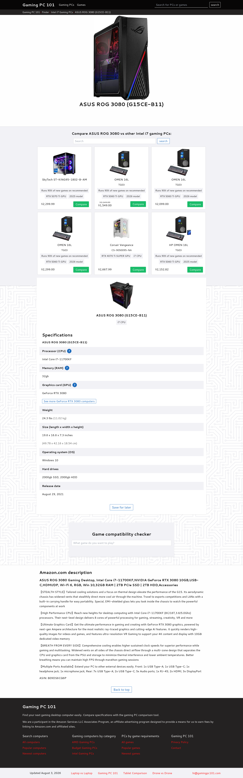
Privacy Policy (179, 742)
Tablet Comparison (135, 773)
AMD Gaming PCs (83, 742)
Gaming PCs (66, 5)
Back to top (121, 689)
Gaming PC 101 (31, 12)
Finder (45, 12)
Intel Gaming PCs (83, 753)
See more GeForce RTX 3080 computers (69, 401)
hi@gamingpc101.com (206, 773)
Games (81, 5)
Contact (176, 748)
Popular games (131, 748)
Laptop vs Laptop (81, 773)
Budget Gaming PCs (84, 748)
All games (128, 742)
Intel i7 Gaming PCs (62, 12)
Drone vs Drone (162, 773)
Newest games (131, 753)
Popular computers (34, 748)
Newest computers (34, 753)
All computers (31, 742)
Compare (81, 204)
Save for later (121, 507)
